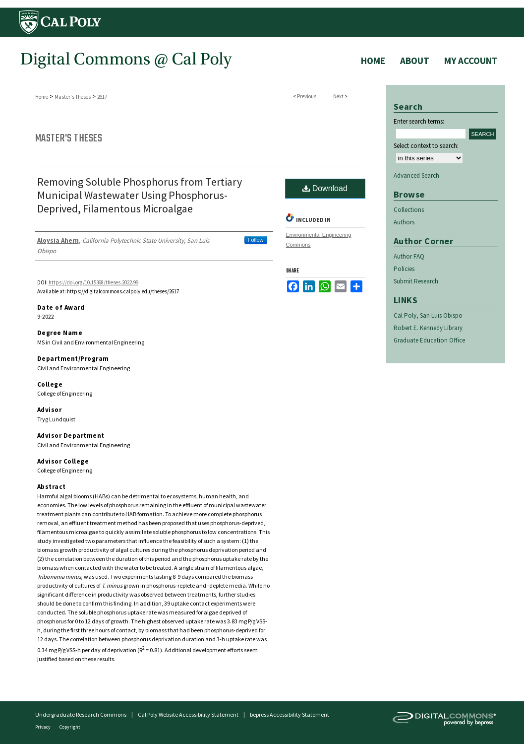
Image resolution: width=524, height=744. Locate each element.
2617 (102, 96)
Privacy (43, 727)
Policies (404, 269)
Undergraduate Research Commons (80, 714)
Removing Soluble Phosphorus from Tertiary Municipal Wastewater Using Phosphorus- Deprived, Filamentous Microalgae (139, 195)
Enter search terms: (419, 121)
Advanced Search (416, 175)
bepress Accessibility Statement (289, 714)
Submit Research (416, 281)
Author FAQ (409, 256)
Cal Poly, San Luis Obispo (428, 315)
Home (41, 96)
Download (325, 188)
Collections (409, 209)
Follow (256, 240)
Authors (404, 222)
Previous (306, 96)
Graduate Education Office (429, 340)
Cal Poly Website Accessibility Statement (188, 714)
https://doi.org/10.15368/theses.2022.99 (93, 282)
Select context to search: (426, 145)
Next (338, 96)
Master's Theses (73, 96)
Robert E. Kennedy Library (428, 328)
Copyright (69, 727)
